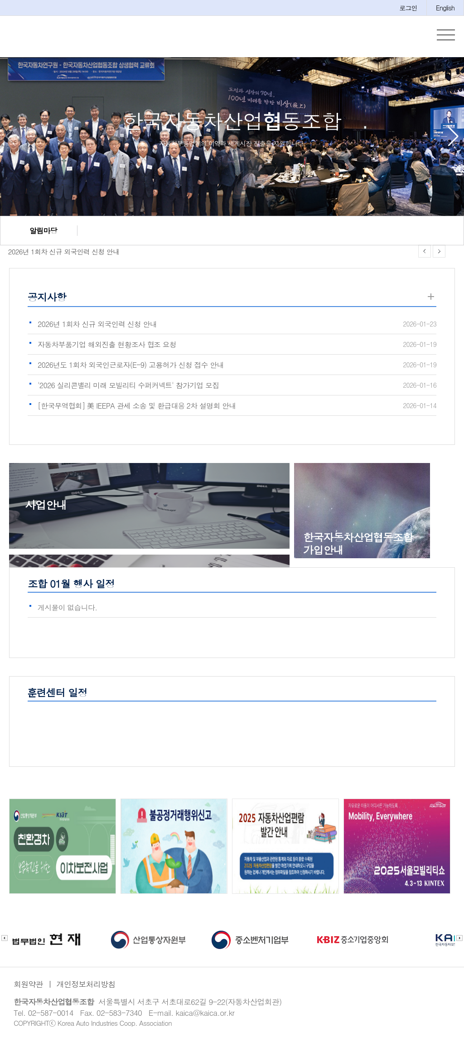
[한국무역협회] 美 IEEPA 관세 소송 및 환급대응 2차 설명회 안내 (137, 407)
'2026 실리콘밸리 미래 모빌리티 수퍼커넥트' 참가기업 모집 (128, 387)
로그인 (408, 7)
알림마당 (43, 232)
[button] (453, 138)
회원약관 (28, 985)
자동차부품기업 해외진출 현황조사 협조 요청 (107, 346)
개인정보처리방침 (86, 985)
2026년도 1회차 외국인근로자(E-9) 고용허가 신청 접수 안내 (131, 366)
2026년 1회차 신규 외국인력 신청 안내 (59, 253)
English (445, 7)
